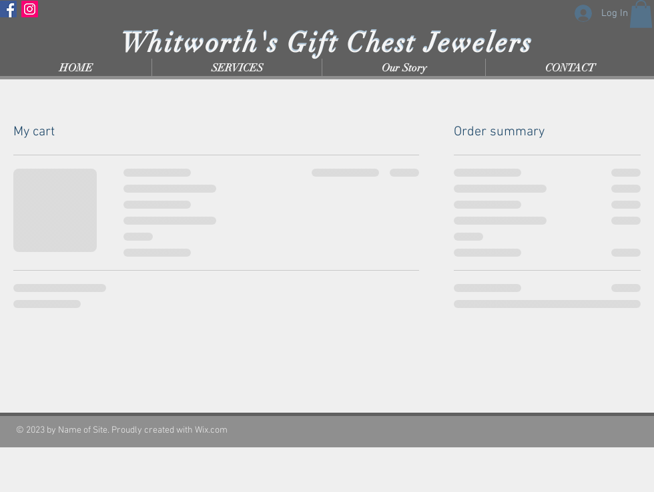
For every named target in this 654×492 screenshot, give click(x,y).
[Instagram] (29, 9)
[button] (641, 14)
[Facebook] (8, 9)
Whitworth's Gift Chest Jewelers (327, 43)
